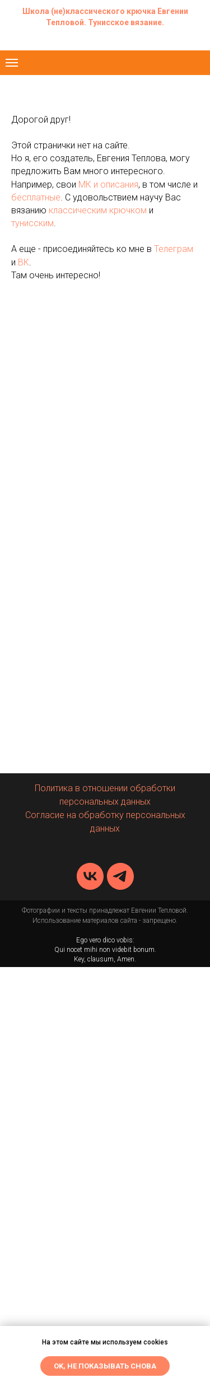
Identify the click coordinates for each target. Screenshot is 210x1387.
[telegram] (120, 876)
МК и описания (108, 184)
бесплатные (35, 197)
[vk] (90, 876)
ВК (23, 262)
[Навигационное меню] (12, 63)
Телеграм (173, 249)
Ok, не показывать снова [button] (105, 1366)
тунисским (32, 223)
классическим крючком (98, 210)
